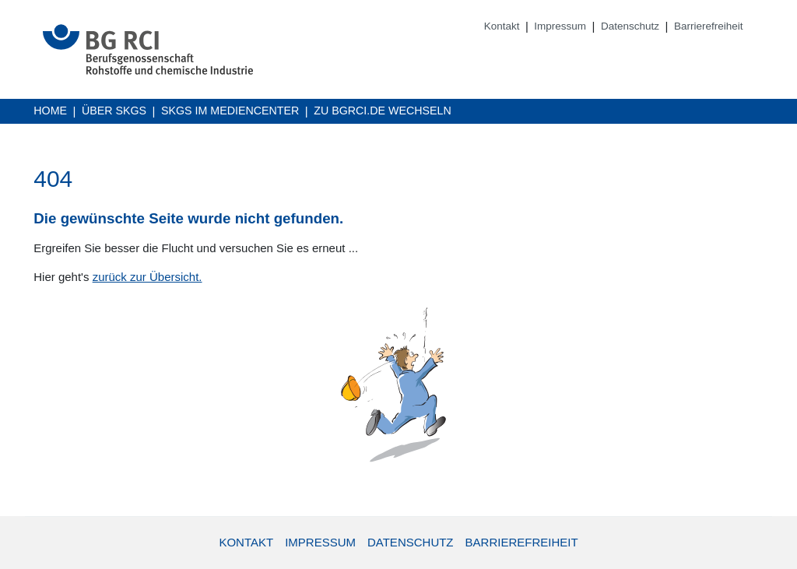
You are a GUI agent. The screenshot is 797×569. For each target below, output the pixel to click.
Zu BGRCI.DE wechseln (382, 111)
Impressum (560, 26)
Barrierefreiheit (708, 26)
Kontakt (502, 26)
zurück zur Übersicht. (147, 276)
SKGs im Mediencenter (230, 111)
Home (50, 110)
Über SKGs (114, 110)
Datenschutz (630, 26)
